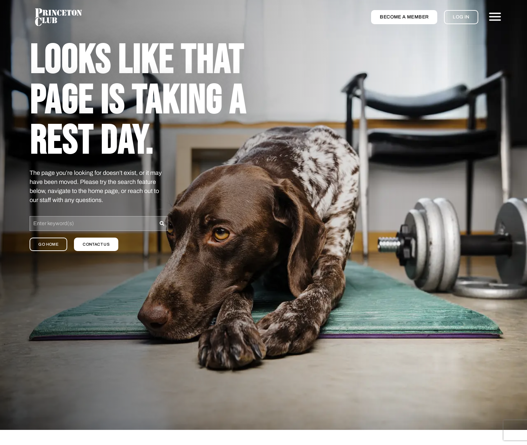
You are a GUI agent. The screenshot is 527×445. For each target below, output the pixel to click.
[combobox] (93, 223)
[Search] (162, 223)
